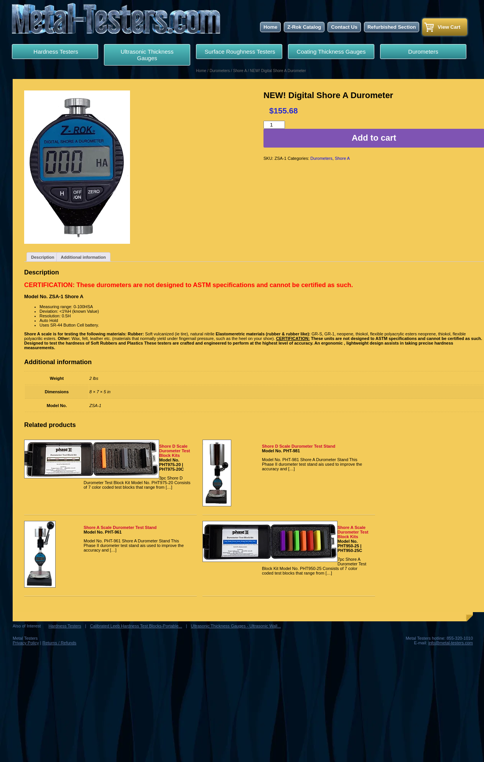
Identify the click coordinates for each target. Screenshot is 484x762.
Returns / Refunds (59, 642)
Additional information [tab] (83, 257)
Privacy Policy (26, 642)
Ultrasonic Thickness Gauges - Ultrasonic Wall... (236, 626)
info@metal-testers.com (450, 642)
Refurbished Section (391, 27)
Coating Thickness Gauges (331, 51)
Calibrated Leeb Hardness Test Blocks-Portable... (136, 626)
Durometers (423, 51)
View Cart (449, 27)
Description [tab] (42, 257)
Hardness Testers (55, 51)
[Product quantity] (274, 125)
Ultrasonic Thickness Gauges (146, 54)
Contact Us (344, 27)
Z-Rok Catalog (304, 27)
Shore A (240, 71)
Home (270, 27)
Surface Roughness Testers (239, 51)
